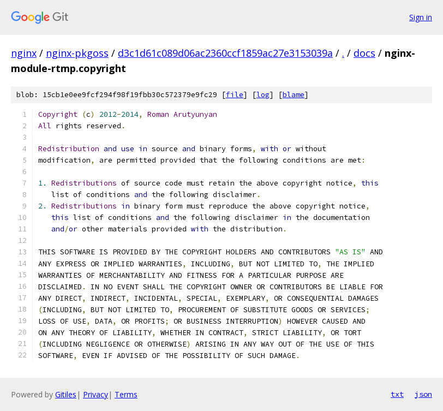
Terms (126, 394)
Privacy (95, 394)
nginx (24, 52)
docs (364, 52)
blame (293, 94)
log (263, 94)
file (234, 94)
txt (397, 394)
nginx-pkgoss (77, 52)
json (423, 394)
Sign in (420, 17)
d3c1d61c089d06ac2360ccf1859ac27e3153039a (225, 52)
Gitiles (65, 394)
